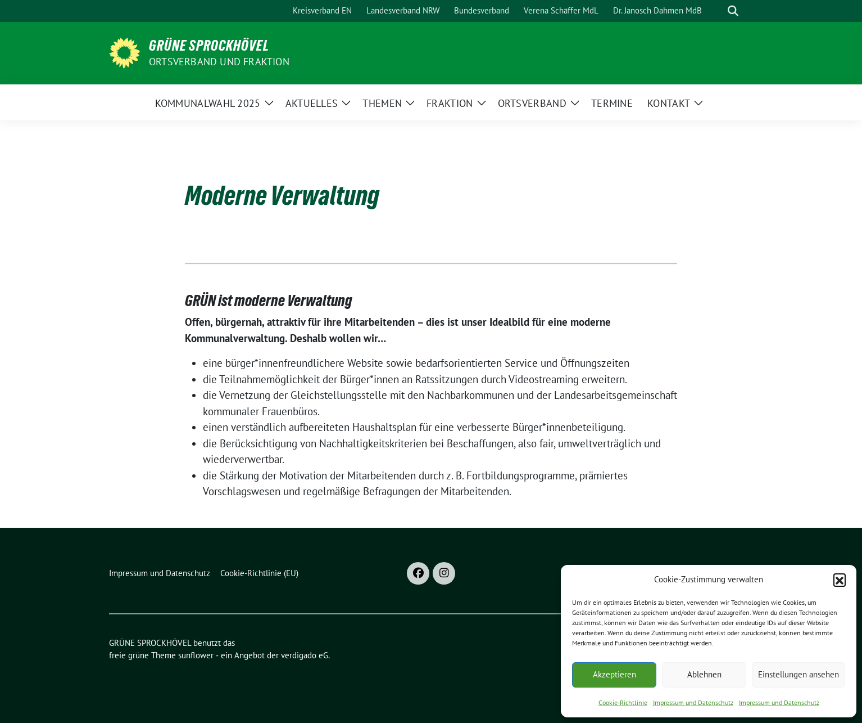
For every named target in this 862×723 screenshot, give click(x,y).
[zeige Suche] (733, 11)
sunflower (196, 655)
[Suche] (717, 11)
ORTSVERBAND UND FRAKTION (219, 61)
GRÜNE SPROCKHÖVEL (209, 45)
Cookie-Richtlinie (622, 702)
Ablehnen (704, 674)
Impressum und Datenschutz (693, 702)
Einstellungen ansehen (798, 674)
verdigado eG (304, 655)
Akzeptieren (614, 674)
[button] (839, 579)
